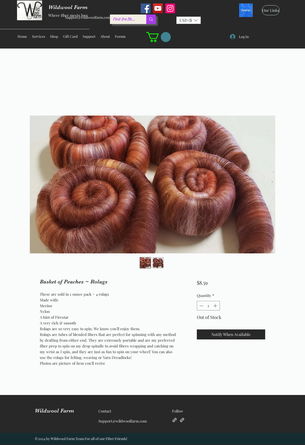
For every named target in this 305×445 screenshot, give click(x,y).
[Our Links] (270, 10)
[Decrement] (201, 305)
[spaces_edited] (246, 10)
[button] (188, 20)
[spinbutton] (208, 305)
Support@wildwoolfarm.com (88, 17)
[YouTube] (158, 8)
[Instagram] (170, 8)
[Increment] (215, 305)
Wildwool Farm (54, 410)
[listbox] (188, 20)
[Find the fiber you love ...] (124, 19)
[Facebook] (145, 8)
